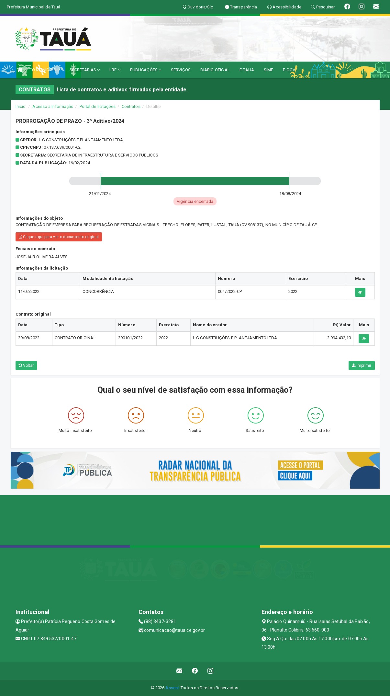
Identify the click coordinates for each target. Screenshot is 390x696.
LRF (114, 69)
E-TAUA (247, 69)
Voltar (26, 365)
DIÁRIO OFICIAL (215, 69)
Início (21, 106)
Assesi (172, 687)
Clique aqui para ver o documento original (59, 237)
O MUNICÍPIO (46, 69)
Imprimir (361, 365)
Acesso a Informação (52, 106)
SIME (268, 69)
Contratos (131, 106)
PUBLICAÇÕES (145, 69)
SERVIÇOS (181, 69)
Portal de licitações (98, 106)
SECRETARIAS (85, 69)
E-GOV (289, 69)
